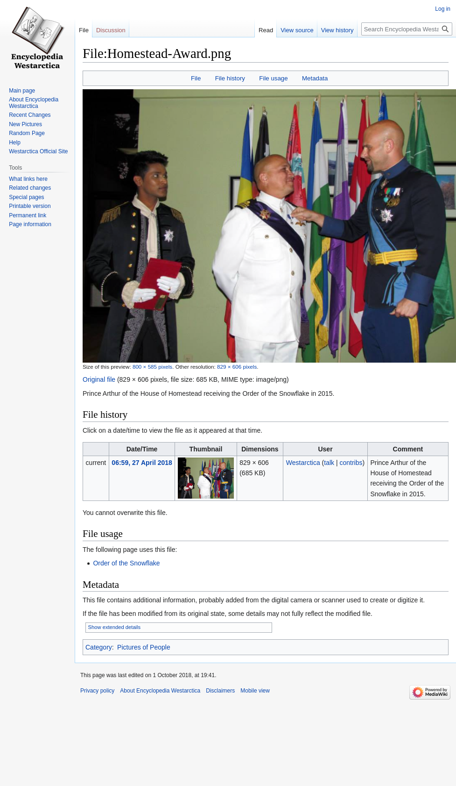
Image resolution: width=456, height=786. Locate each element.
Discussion (111, 30)
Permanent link (27, 215)
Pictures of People (143, 647)
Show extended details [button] (114, 627)
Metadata (315, 78)
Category (98, 647)
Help (15, 142)
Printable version (29, 206)
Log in (442, 9)
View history (337, 30)
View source (297, 30)
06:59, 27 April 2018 (142, 462)
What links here (28, 179)
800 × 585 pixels (152, 367)
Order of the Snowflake (126, 563)
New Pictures (25, 124)
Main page (22, 90)
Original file (99, 379)
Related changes (30, 188)
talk (329, 462)
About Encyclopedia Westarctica (33, 102)
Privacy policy (97, 690)
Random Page (27, 133)
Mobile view (255, 690)
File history (230, 78)
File (196, 78)
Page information (30, 224)
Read (266, 30)
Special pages (26, 197)
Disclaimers (220, 690)
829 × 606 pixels (237, 367)
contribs (351, 462)
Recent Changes (29, 115)
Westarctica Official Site (38, 151)
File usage (273, 78)
